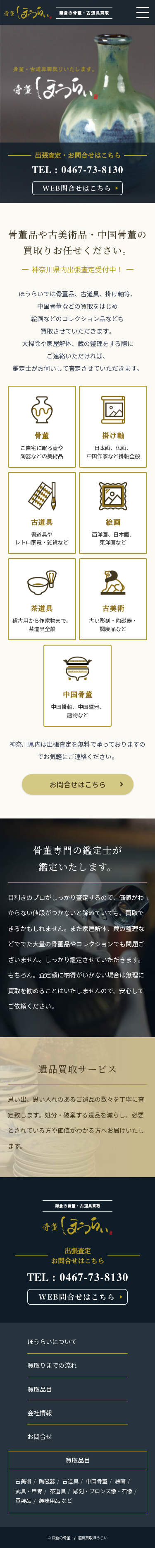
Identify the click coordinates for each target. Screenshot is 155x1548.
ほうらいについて (52, 1341)
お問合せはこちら (78, 784)
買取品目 (39, 1389)
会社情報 (39, 1412)
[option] (77, 101)
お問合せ (39, 1436)
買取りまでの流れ (52, 1365)
